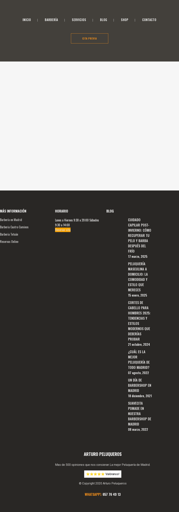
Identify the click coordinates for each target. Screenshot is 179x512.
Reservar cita (63, 202)
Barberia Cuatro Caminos (14, 199)
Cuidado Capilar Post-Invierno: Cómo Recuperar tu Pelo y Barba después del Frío (139, 208)
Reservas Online (9, 214)
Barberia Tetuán (9, 207)
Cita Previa (89, 38)
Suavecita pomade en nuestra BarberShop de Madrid (139, 386)
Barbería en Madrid (11, 192)
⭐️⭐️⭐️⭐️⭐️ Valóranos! (102, 446)
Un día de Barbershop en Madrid (139, 357)
